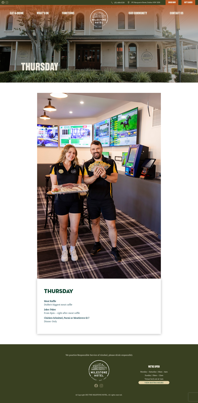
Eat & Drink (17, 13)
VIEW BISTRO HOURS (154, 382)
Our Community (138, 13)
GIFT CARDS (188, 2)
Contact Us (176, 13)
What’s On (43, 13)
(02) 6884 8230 (119, 3)
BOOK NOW (172, 2)
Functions (68, 13)
